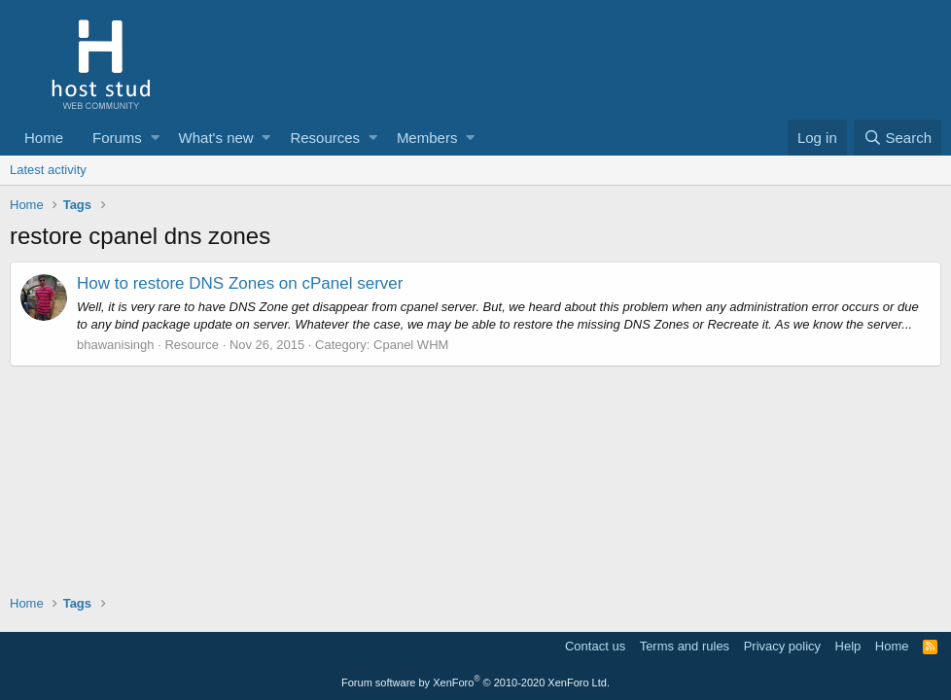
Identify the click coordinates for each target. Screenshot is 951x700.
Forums (117, 137)
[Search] (897, 138)
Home (43, 137)
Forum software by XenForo (475, 682)
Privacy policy (782, 646)
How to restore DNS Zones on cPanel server (240, 283)
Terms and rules (684, 646)
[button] (155, 138)
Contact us (595, 646)
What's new (216, 137)
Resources (325, 137)
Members (427, 137)
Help (848, 646)
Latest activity (48, 169)
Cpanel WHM (410, 344)
